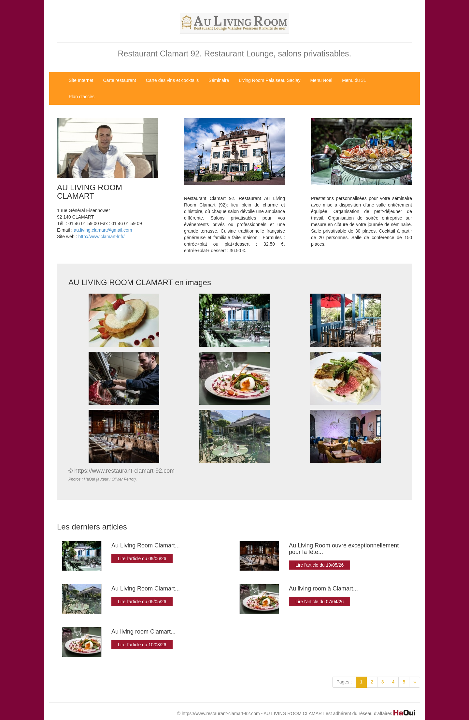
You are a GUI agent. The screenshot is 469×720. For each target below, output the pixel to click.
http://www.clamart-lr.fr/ (101, 236)
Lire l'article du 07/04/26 (319, 601)
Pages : (344, 681)
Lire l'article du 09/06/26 (142, 558)
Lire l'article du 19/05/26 (319, 565)
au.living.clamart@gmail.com (103, 230)
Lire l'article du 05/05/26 (142, 601)
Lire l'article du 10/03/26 (142, 644)
